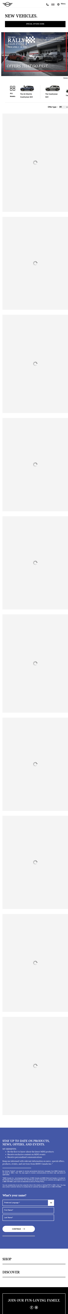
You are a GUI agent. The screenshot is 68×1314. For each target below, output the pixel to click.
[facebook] (31, 1307)
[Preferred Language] (28, 1203)
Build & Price (35, 197)
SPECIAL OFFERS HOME (35, 24)
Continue (18, 1229)
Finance (41, 169)
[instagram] (36, 1307)
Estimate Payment (35, 190)
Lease (28, 169)
